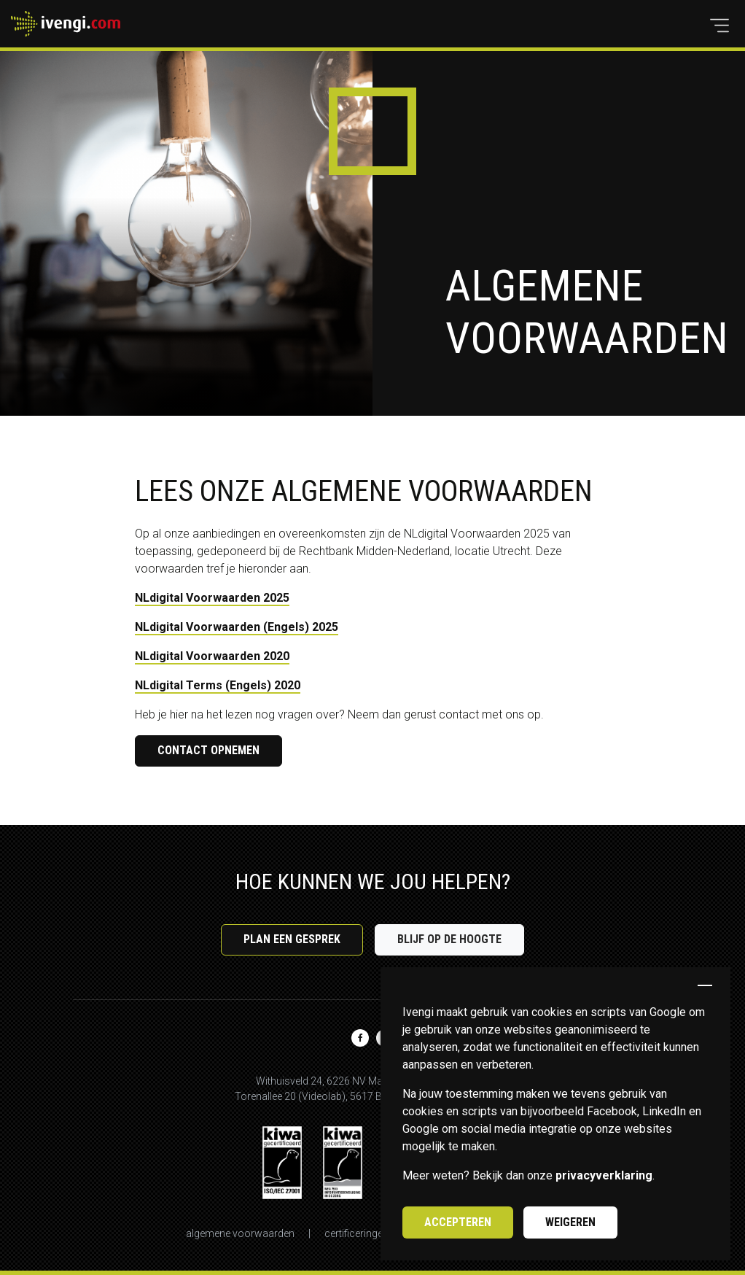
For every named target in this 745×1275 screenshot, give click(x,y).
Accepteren (457, 1222)
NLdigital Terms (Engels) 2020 (217, 685)
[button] (719, 25)
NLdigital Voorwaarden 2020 (212, 656)
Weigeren (570, 1222)
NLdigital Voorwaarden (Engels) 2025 (236, 627)
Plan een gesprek (291, 939)
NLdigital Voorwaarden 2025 (212, 598)
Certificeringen (356, 1233)
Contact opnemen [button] (208, 750)
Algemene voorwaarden (240, 1233)
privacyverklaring (603, 1175)
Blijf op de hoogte (449, 939)
